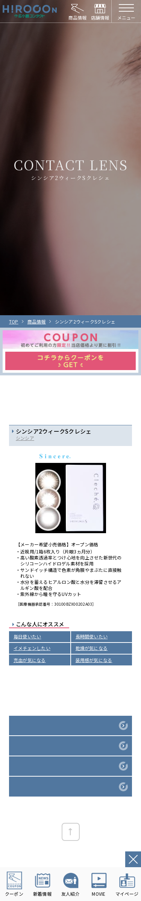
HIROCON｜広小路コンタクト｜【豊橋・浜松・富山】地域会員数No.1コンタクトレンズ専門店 (30, 11)
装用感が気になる (94, 660)
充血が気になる (30, 660)
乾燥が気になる (92, 648)
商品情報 (36, 321)
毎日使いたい (27, 636)
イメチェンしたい (32, 648)
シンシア (25, 438)
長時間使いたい (92, 636)
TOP (13, 321)
